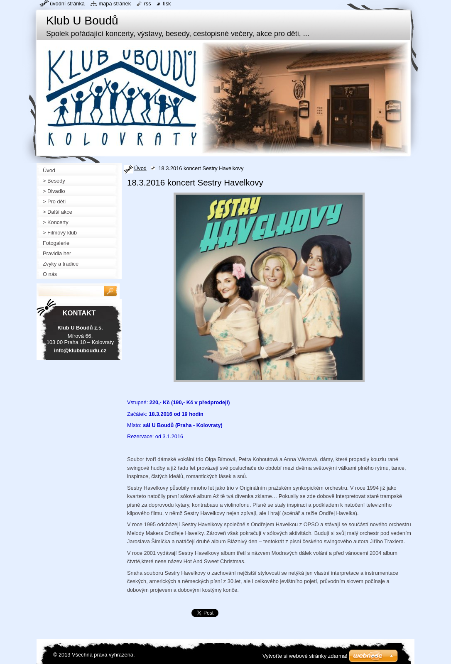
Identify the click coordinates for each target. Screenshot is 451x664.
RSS (147, 3)
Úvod (140, 168)
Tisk (167, 3)
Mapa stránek (115, 3)
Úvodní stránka (67, 3)
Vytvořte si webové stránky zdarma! (305, 656)
